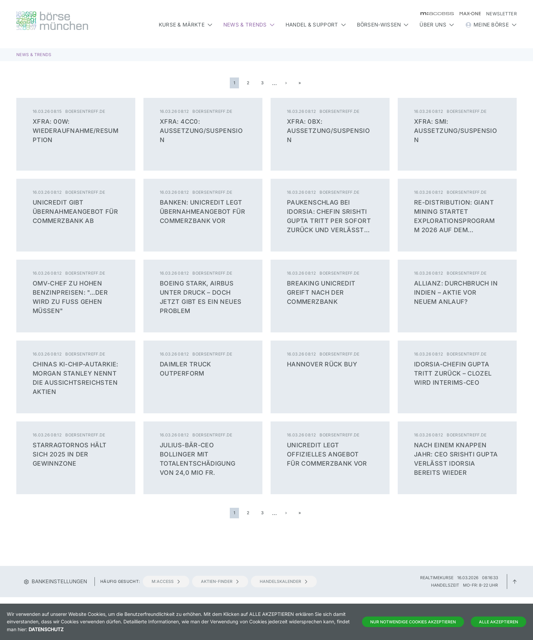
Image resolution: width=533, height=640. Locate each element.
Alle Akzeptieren (498, 621)
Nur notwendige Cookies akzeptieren (413, 621)
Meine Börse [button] (491, 24)
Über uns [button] (436, 24)
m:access (166, 581)
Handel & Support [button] (316, 24)
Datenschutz (46, 629)
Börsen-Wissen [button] (383, 24)
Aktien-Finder (220, 581)
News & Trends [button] (249, 24)
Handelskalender (284, 581)
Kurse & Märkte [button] (185, 24)
